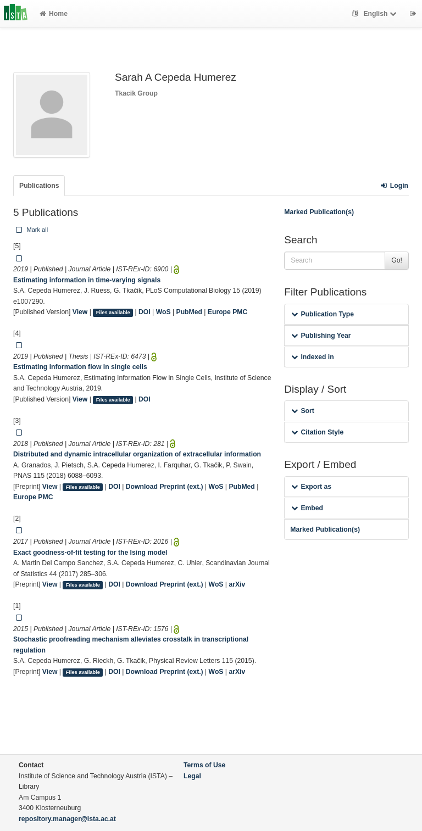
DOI (144, 312)
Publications (39, 185)
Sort (302, 411)
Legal (192, 776)
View (80, 312)
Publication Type (322, 314)
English (375, 14)
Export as (311, 486)
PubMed (189, 312)
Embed (307, 508)
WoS (163, 312)
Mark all (31, 229)
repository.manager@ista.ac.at (67, 819)
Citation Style (317, 432)
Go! (396, 260)
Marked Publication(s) (319, 212)
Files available (113, 312)
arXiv (237, 584)
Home (54, 14)
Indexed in (312, 357)
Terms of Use (204, 765)
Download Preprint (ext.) (164, 486)
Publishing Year (321, 335)
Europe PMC (227, 312)
